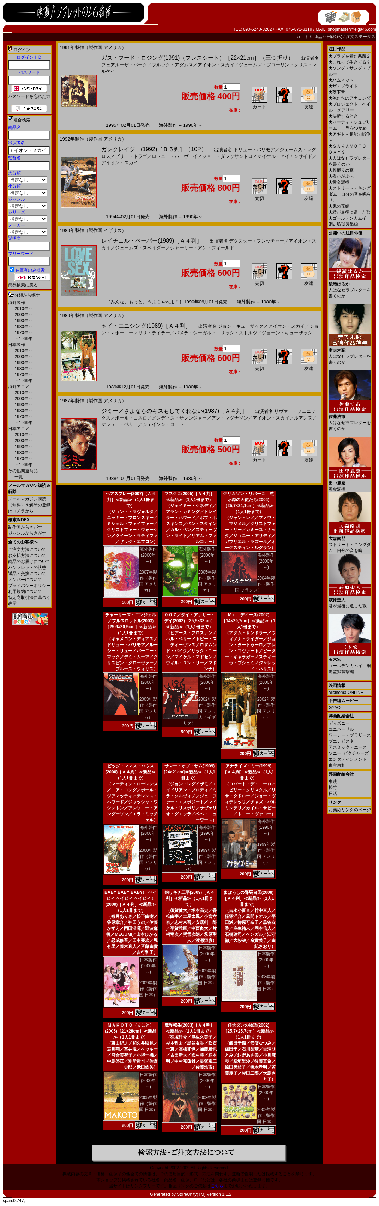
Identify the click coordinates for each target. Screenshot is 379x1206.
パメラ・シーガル (193, 332)
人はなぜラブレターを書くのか (350, 287)
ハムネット (341, 80)
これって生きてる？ (350, 62)
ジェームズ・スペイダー (140, 247)
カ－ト (303, 36)
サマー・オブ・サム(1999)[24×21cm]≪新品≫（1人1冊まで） (189, 772)
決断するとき (343, 116)
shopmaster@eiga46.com (352, 29)
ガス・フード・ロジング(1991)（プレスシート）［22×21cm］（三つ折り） (197, 58)
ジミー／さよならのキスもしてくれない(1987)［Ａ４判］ (174, 411)
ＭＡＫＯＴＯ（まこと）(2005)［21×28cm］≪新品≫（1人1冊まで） (130, 1031)
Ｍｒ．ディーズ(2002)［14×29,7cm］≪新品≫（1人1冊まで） (248, 620)
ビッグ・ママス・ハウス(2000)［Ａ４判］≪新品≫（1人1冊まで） (131, 772)
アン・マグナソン (229, 418)
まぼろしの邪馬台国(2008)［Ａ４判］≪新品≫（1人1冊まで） (248, 898)
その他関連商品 (23, 470)
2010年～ (22, 308)
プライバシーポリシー (29, 585)
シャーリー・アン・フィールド (202, 247)
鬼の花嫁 (339, 206)
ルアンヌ (303, 418)
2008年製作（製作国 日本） (266, 982)
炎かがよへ (341, 176)
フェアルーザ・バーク (124, 64)
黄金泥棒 (339, 182)
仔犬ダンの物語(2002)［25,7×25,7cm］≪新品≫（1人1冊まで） (248, 1031)
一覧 (18, 476)
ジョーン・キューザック (287, 332)
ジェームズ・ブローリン (264, 64)
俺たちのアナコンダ (350, 98)
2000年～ (22, 314)
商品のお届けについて (29, 561)
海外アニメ (18, 386)
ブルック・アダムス (172, 64)
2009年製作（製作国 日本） (148, 988)
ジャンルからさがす (27, 533)
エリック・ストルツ (236, 332)
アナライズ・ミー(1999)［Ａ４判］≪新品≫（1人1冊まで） (248, 772)
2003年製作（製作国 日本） (207, 1103)
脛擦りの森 (341, 170)
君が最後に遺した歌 (350, 212)
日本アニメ (18, 428)
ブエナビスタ (341, 741)
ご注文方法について (27, 549)
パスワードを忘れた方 (29, 96)
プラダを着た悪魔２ (350, 56)
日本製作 (16, 344)
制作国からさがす (25, 527)
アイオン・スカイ (216, 64)
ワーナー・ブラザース (350, 735)
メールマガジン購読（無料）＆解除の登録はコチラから (29, 505)
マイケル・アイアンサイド (284, 156)
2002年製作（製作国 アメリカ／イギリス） (199, 711)
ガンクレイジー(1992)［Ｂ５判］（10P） (154, 149)
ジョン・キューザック (241, 326)
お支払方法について (27, 555)
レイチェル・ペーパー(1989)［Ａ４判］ (151, 241)
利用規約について (25, 591)
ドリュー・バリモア (254, 149)
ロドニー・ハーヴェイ (175, 156)
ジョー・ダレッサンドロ (227, 156)
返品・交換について (27, 573)
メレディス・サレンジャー (179, 418)
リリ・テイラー (154, 332)
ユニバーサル (341, 729)
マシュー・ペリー (119, 424)
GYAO (335, 707)
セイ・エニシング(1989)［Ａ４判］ (146, 326)
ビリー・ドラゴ (131, 156)
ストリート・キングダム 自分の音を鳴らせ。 (350, 194)
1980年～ (22, 326)
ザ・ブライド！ (345, 86)
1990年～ (22, 320)
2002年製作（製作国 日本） (266, 1115)
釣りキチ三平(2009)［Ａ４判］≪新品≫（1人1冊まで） (189, 898)
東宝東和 (337, 765)
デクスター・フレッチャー (256, 241)
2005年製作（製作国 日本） (148, 1103)
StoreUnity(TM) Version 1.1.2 (204, 1194)
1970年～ (22, 332)
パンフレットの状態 (27, 567)
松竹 (333, 787)
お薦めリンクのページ (350, 809)
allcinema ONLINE (346, 692)
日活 (333, 793)
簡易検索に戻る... (24, 285)
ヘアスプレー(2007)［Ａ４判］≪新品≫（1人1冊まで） (131, 499)
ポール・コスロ (131, 418)
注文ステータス (360, 36)
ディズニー (339, 723)
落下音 (337, 92)
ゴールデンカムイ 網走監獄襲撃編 (350, 663)
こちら (217, 1185)
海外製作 (16, 302)
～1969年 (22, 338)
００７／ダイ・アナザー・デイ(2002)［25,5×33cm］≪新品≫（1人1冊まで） (189, 620)
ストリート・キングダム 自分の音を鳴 (350, 542)
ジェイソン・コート (163, 424)
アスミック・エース (348, 747)
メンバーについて (25, 579)
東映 (333, 781)
